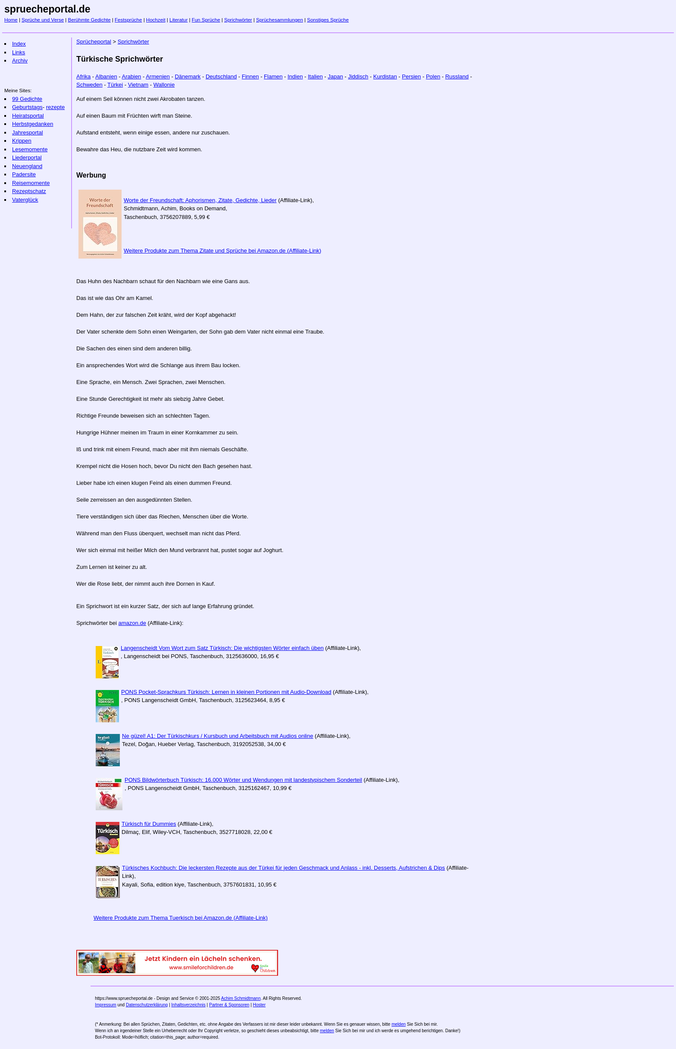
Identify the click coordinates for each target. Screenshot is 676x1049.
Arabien (131, 76)
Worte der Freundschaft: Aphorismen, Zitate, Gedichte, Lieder (200, 200)
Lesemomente (29, 149)
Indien (295, 76)
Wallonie (164, 84)
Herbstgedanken (32, 124)
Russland (457, 76)
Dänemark (187, 76)
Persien (411, 76)
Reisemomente (31, 183)
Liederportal (27, 157)
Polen (433, 76)
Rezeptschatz (29, 191)
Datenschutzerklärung (147, 1004)
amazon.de (132, 623)
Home (11, 19)
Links (18, 52)
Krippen (21, 140)
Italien (315, 76)
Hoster (259, 1004)
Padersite (24, 174)
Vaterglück (25, 200)
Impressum (105, 1004)
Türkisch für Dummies (149, 824)
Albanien (106, 76)
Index (19, 44)
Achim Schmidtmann (241, 998)
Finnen (250, 76)
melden (398, 1024)
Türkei (115, 84)
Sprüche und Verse (43, 19)
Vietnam (138, 84)
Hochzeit (156, 19)
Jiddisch (358, 76)
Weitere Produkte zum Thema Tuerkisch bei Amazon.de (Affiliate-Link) (181, 918)
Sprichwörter (238, 19)
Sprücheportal (93, 41)
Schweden (89, 84)
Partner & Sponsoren (229, 1004)
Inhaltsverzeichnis (188, 1004)
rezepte (55, 107)
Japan (335, 76)
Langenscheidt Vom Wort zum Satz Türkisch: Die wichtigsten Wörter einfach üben (222, 648)
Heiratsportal (28, 115)
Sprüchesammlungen (279, 19)
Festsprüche (128, 19)
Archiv (20, 60)
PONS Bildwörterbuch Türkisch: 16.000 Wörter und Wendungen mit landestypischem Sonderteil (243, 780)
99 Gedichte (27, 99)
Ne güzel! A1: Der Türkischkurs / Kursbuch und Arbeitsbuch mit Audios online (217, 736)
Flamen (273, 76)
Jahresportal (27, 132)
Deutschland (221, 76)
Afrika (83, 76)
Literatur (178, 19)
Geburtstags (27, 107)
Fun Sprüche (206, 19)
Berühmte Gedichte (89, 19)
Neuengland (27, 166)
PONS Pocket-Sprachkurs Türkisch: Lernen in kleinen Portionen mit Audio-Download (226, 692)
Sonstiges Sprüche (328, 19)
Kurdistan (385, 76)
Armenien (158, 76)
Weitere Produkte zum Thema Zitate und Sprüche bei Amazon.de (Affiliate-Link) (222, 250)
